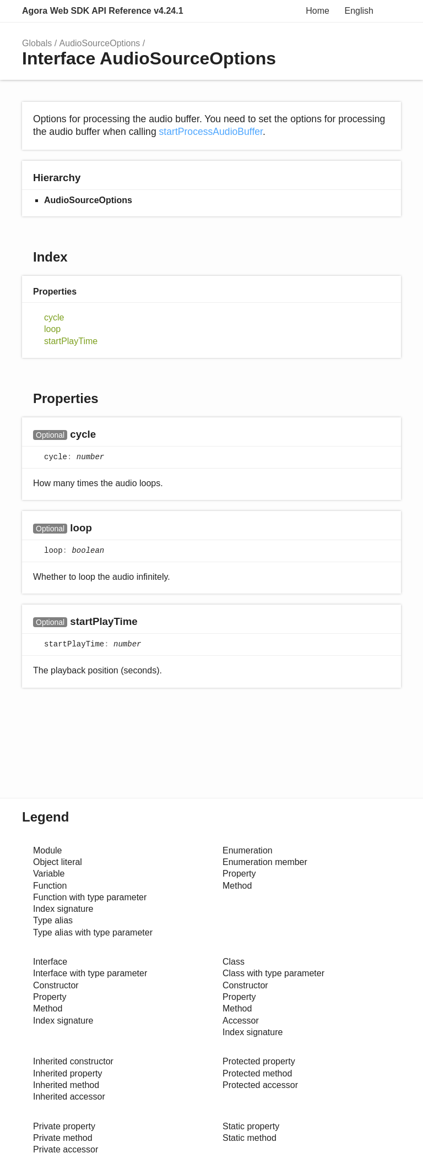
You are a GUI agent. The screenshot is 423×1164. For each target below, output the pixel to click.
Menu (390, 11)
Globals (37, 43)
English (359, 10)
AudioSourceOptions (99, 43)
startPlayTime (70, 341)
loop (52, 329)
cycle (54, 317)
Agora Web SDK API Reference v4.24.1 (102, 10)
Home (317, 10)
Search (291, 11)
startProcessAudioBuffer (211, 131)
